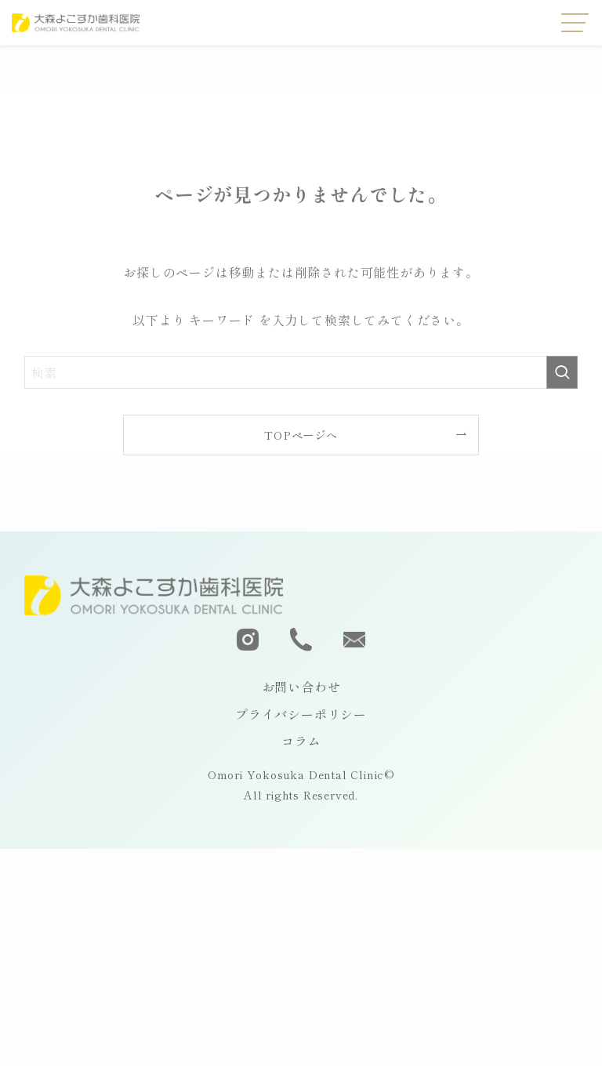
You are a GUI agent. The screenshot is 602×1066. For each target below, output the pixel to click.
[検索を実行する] (562, 372)
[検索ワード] (301, 372)
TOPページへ (301, 434)
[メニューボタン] (575, 23)
